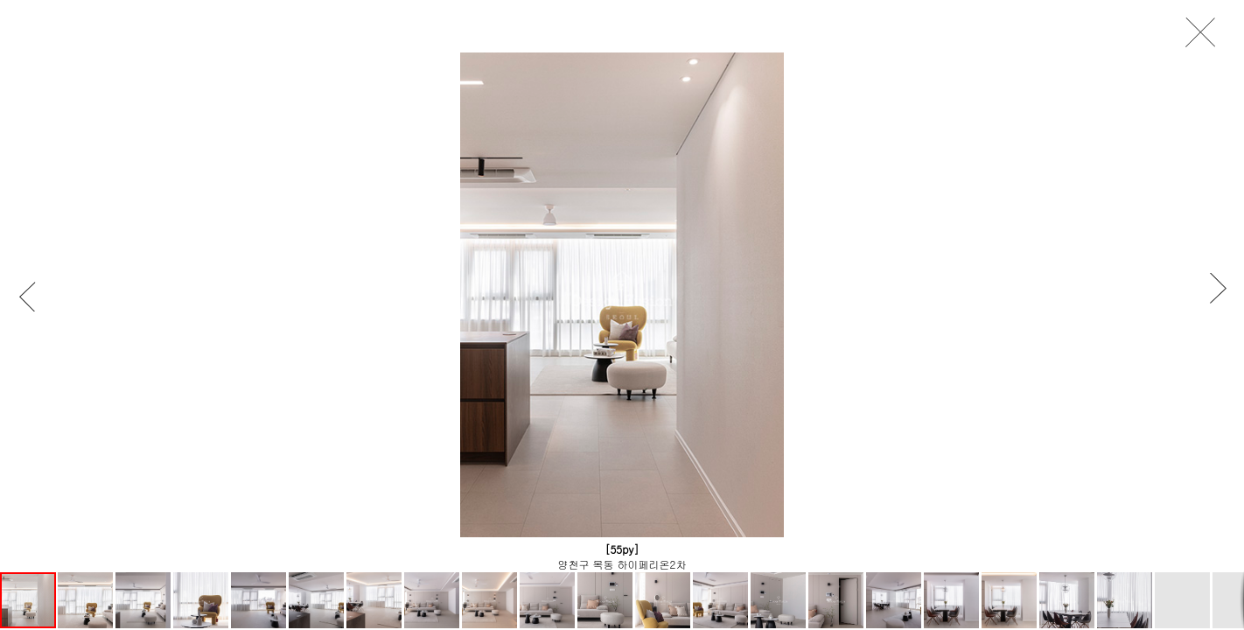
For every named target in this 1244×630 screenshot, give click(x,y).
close (1206, 33)
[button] (35, 296)
